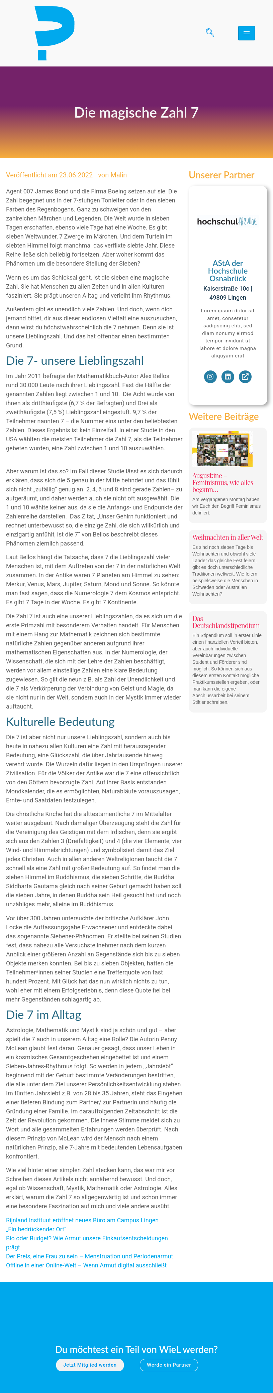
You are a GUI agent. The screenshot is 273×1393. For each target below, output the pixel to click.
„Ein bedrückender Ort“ (36, 1229)
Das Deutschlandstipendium (226, 622)
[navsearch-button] (207, 33)
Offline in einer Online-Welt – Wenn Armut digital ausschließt (86, 1265)
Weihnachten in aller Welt (227, 536)
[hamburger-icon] (246, 33)
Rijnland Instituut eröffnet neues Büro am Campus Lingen (82, 1220)
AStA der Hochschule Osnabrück (228, 270)
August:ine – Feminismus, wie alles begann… (222, 482)
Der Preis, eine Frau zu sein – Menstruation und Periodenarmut (89, 1256)
